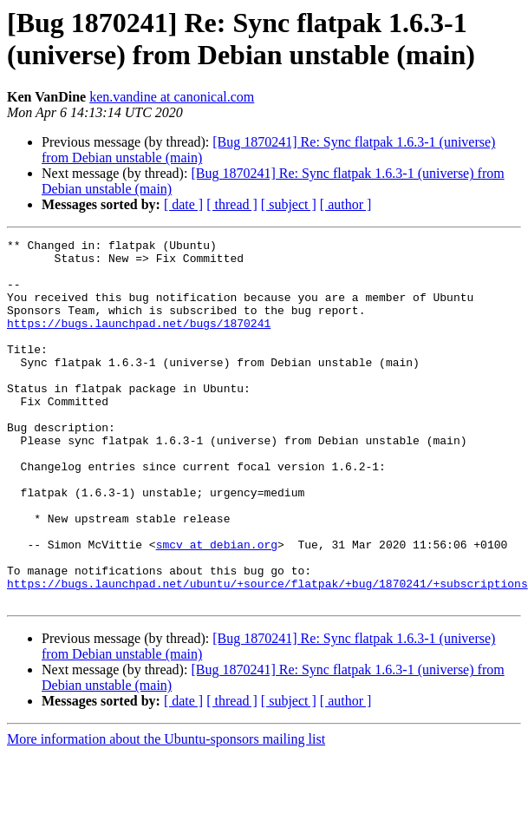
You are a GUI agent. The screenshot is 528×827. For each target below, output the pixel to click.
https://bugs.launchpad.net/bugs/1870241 (139, 341)
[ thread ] (231, 204)
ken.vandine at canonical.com (171, 96)
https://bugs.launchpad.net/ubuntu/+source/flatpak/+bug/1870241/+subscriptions (267, 653)
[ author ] (346, 204)
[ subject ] (288, 204)
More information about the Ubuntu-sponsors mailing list (166, 811)
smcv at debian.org (216, 606)
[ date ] (183, 204)
